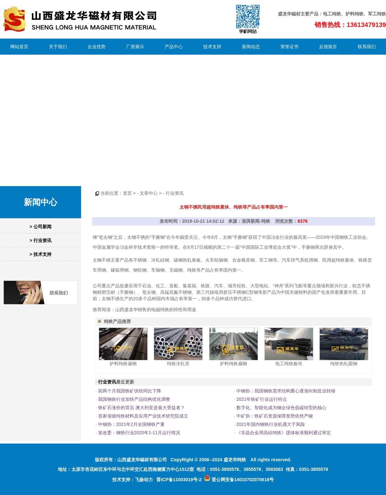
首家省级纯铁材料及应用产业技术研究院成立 (143, 416)
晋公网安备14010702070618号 (239, 479)
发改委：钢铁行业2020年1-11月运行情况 (139, 432)
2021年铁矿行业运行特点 (261, 399)
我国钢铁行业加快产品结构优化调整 (134, 399)
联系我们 (367, 46)
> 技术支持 (40, 254)
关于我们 (58, 46)
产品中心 (174, 46)
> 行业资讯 (40, 240)
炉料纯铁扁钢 (123, 363)
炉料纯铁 (354, 13)
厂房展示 (135, 46)
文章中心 (149, 193)
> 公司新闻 (40, 226)
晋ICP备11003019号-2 (178, 479)
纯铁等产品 (198, 270)
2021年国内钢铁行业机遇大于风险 (270, 424)
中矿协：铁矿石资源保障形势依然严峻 (274, 416)
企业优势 (96, 46)
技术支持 (212, 46)
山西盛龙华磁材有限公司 (142, 459)
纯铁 (336, 13)
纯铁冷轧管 (178, 363)
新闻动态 (251, 46)
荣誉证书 (289, 46)
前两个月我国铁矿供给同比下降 (129, 390)
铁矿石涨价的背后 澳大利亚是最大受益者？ (141, 407)
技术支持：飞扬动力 (132, 479)
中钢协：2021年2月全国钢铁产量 (131, 424)
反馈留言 (328, 46)
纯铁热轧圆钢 (343, 363)
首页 (127, 193)
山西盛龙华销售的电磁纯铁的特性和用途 (155, 309)
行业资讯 (175, 193)
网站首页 (19, 46)
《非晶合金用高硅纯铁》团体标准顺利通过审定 (283, 432)
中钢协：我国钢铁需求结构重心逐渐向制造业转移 (285, 390)
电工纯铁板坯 (288, 363)
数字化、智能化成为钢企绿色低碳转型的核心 (281, 407)
